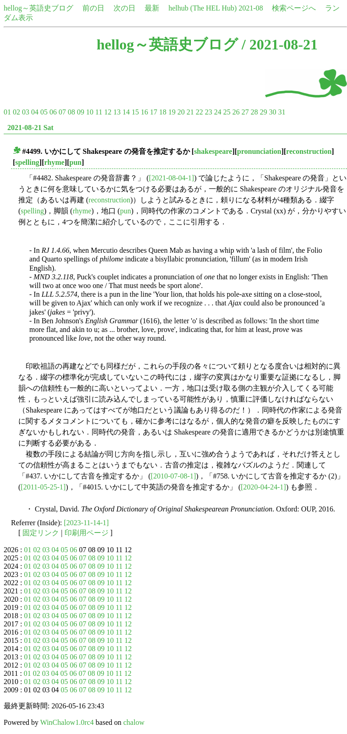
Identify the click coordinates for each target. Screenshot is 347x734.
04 (34, 112)
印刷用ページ (86, 533)
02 (16, 112)
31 (281, 112)
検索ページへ (294, 8)
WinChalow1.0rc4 (67, 722)
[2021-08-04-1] (171, 178)
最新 (152, 8)
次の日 (125, 8)
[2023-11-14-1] (86, 523)
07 (62, 112)
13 (116, 112)
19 (171, 112)
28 (254, 112)
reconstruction (308, 151)
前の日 (93, 8)
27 (245, 112)
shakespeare (213, 151)
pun (76, 162)
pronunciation (259, 151)
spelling (27, 162)
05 (44, 112)
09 (80, 112)
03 (25, 112)
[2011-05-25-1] (43, 487)
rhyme (54, 162)
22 (199, 112)
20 (180, 112)
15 (135, 112)
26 (235, 112)
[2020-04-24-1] (263, 487)
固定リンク (40, 533)
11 (98, 112)
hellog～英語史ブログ (38, 8)
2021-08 (251, 8)
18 (162, 112)
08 (71, 112)
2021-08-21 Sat (30, 127)
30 (272, 112)
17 (153, 112)
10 (89, 112)
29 (263, 112)
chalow (133, 722)
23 (208, 112)
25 (226, 112)
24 (217, 112)
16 (144, 112)
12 (107, 112)
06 (53, 112)
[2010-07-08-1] (173, 476)
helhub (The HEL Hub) (202, 8)
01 (7, 112)
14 (126, 112)
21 (190, 112)
